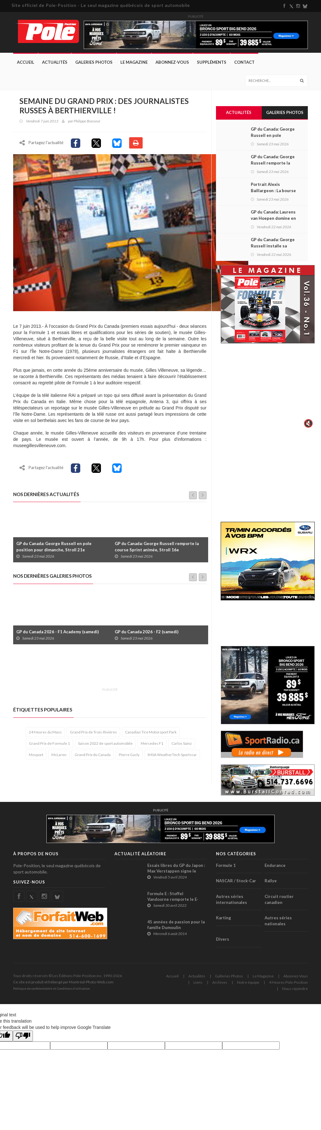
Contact (244, 62)
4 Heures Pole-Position (288, 982)
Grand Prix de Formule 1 (49, 743)
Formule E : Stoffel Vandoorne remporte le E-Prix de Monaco (172, 899)
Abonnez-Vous (172, 62)
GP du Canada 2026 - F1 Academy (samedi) (57, 631)
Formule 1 (226, 865)
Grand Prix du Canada (93, 754)
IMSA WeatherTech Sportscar (172, 754)
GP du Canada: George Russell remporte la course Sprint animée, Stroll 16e (157, 546)
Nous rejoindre (295, 988)
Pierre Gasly (129, 754)
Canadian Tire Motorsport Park (150, 732)
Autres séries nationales (278, 920)
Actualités (54, 62)
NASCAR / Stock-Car (236, 880)
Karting (223, 917)
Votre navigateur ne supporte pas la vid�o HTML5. (268, 390)
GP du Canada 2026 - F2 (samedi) (146, 631)
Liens (198, 982)
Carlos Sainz (181, 743)
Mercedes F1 (152, 743)
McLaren (58, 754)
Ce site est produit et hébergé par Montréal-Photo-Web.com (63, 982)
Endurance (275, 865)
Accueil (25, 62)
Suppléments (211, 62)
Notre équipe (248, 982)
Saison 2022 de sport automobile (105, 743)
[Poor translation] (23, 1035)
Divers (222, 939)
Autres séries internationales (231, 899)
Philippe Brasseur (87, 121)
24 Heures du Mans (45, 732)
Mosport (36, 754)
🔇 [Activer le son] (307, 423)
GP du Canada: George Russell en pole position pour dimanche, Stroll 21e (54, 546)
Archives (219, 982)
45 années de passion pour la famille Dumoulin (176, 924)
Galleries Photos (229, 976)
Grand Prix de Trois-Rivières (93, 732)
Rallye (271, 880)
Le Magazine (134, 62)
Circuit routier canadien (279, 899)
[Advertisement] (127, 669)
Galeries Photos (94, 62)
